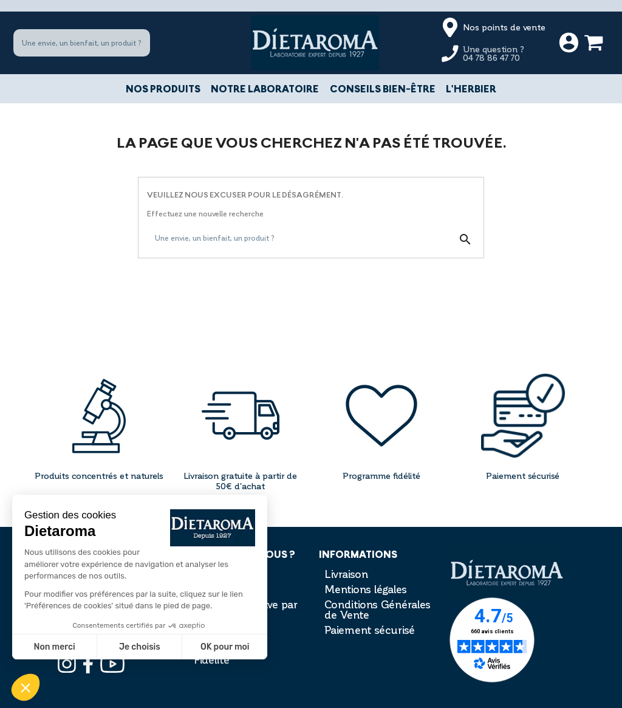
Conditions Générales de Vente (377, 609)
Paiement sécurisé (369, 629)
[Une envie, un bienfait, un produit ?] (81, 43)
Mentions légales (365, 588)
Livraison (346, 573)
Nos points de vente (504, 27)
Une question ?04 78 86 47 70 (493, 53)
